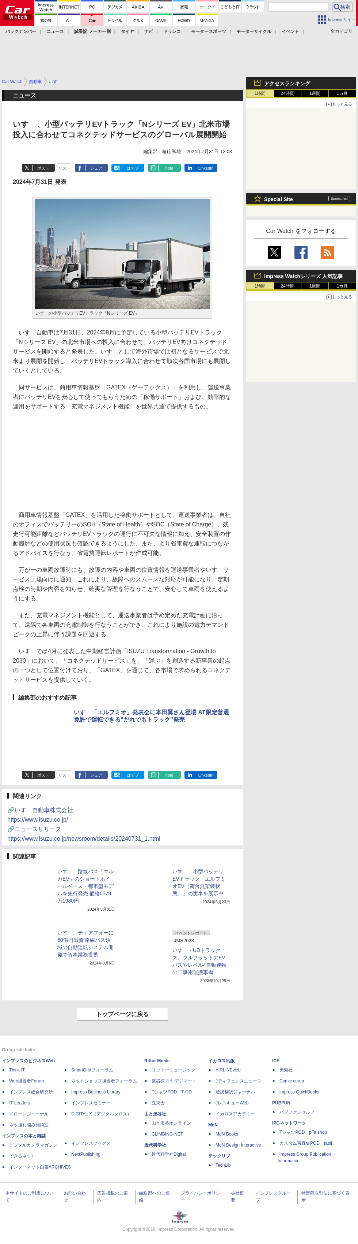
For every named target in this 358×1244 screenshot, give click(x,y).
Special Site (278, 199)
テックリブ (219, 1156)
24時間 (287, 93)
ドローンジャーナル (29, 1114)
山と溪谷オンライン (171, 1123)
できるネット (22, 1156)
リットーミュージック (173, 1070)
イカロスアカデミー (235, 1114)
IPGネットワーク (289, 1123)
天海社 (286, 1070)
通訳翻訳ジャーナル (235, 1092)
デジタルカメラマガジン (33, 1145)
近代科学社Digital (169, 1154)
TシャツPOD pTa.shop (303, 1132)
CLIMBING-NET (167, 1134)
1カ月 (342, 93)
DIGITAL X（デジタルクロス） (101, 1114)
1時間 (260, 93)
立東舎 (158, 1103)
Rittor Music (157, 1060)
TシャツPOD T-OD (172, 1092)
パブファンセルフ (297, 1112)
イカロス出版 (221, 1060)
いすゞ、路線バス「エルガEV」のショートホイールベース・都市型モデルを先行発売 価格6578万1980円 (85, 886)
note (169, 168)
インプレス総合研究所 (31, 1092)
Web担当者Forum (26, 1081)
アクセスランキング (287, 83)
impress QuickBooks (299, 1092)
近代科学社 (155, 1145)
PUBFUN (281, 1103)
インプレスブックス (91, 1143)
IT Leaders (19, 1103)
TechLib (223, 1165)
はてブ (133, 168)
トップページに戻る (122, 1014)
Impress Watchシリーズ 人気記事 (303, 276)
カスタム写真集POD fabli (305, 1143)
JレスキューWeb (232, 1103)
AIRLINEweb (228, 1070)
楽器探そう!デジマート (174, 1081)
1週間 (315, 93)
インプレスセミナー (91, 1103)
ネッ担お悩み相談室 (29, 1125)
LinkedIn (206, 168)
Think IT (17, 1070)
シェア (96, 168)
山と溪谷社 (155, 1114)
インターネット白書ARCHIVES (40, 1167)
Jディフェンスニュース (239, 1081)
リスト (64, 168)
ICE (275, 1060)
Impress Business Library (96, 1092)
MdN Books (227, 1134)
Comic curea (291, 1081)
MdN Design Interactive (238, 1145)
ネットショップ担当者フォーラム (104, 1081)
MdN (213, 1125)
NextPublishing (85, 1154)
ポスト (43, 168)
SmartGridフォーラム (92, 1070)
